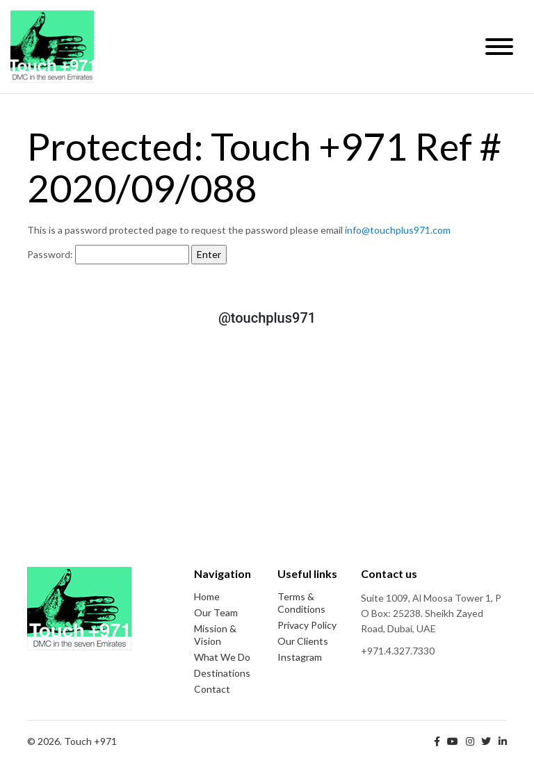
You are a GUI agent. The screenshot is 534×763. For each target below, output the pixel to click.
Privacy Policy (307, 625)
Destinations (222, 673)
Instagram (299, 657)
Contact (212, 689)
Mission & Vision (215, 635)
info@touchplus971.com (398, 230)
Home (207, 596)
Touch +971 (52, 46)
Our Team (216, 612)
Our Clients (302, 641)
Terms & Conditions (301, 603)
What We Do (222, 657)
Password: (108, 254)
